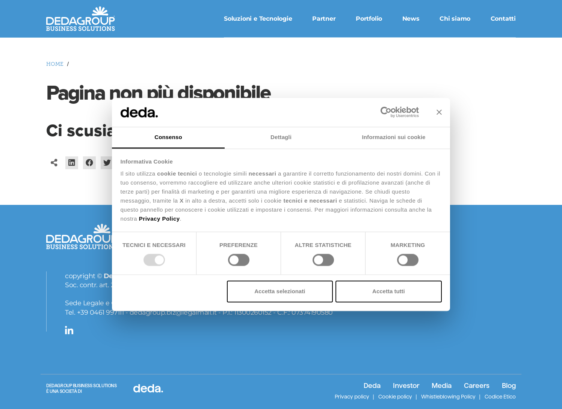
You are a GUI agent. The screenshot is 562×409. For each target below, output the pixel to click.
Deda (372, 385)
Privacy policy (352, 397)
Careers (476, 385)
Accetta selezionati (279, 291)
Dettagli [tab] (281, 137)
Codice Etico (500, 397)
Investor (406, 385)
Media (442, 385)
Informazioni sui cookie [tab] (394, 137)
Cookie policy (395, 397)
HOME (54, 64)
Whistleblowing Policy (448, 397)
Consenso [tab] (168, 137)
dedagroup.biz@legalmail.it (173, 312)
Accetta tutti (388, 291)
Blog (509, 385)
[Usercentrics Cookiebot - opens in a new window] (386, 112)
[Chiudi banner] (439, 112)
